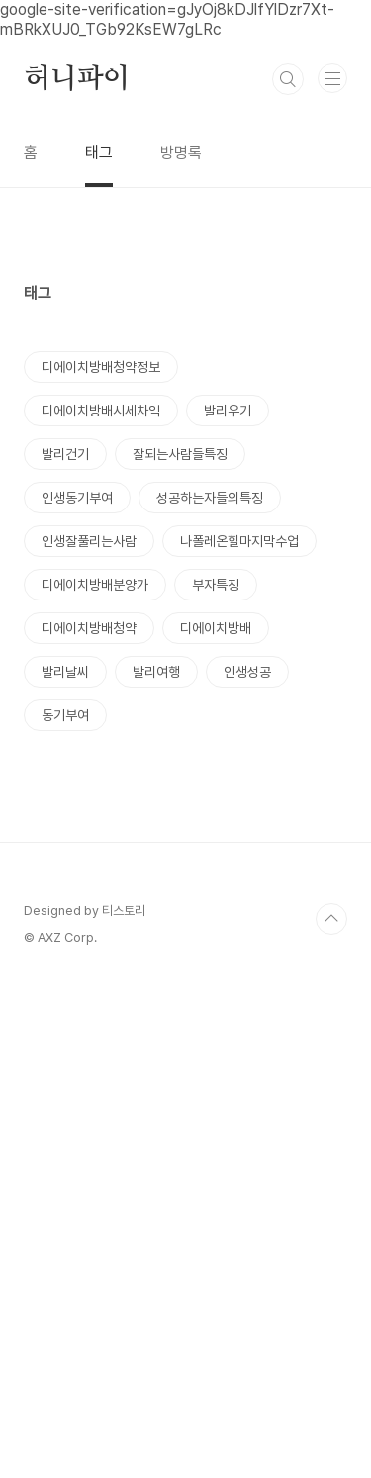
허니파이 (77, 79)
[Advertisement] (185, 375)
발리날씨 (65, 919)
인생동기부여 (77, 745)
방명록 (181, 152)
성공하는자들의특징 (209, 745)
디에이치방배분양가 (95, 832)
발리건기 (65, 701)
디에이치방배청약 (89, 875)
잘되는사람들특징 (180, 701)
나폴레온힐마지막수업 (239, 788)
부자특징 (215, 832)
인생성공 (247, 919)
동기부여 (65, 962)
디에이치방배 (215, 875)
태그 (99, 152)
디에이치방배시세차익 (101, 658)
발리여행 (156, 919)
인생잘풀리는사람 (89, 788)
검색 (288, 79)
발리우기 (227, 658)
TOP (331, 1414)
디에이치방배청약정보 (101, 614)
